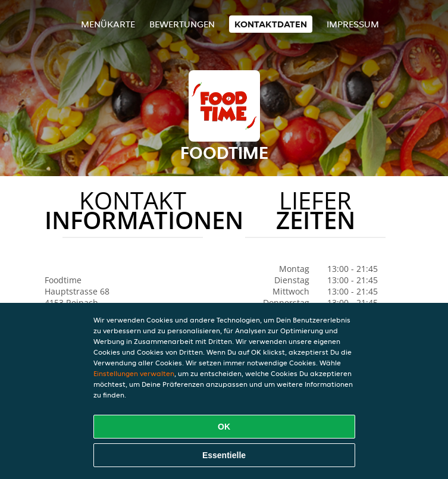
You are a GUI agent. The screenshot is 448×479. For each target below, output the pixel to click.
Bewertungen (182, 24)
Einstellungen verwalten (133, 373)
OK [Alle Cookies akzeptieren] (224, 426)
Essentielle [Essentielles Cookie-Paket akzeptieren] (224, 455)
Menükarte (108, 24)
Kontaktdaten (270, 24)
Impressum (353, 24)
